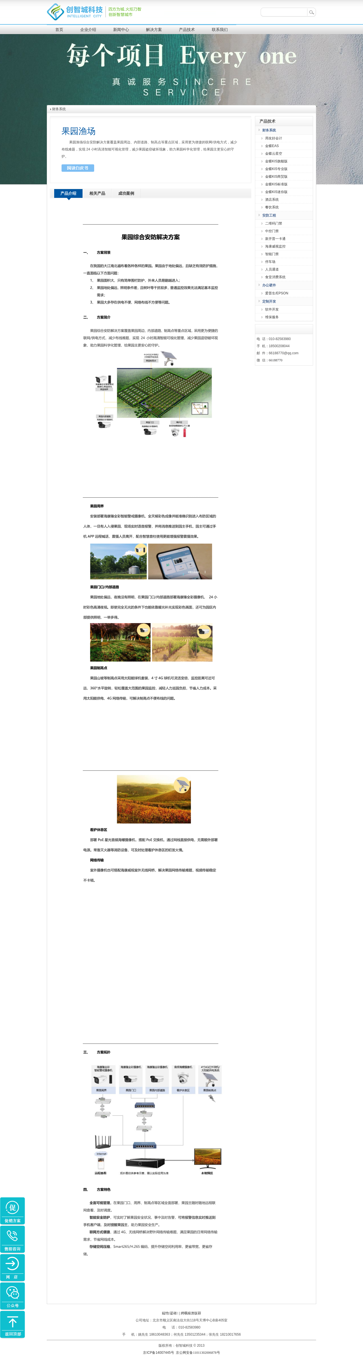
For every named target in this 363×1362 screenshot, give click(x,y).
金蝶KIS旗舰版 (276, 161)
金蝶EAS (272, 146)
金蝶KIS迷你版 (276, 192)
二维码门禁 (273, 223)
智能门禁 (272, 254)
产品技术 (187, 29)
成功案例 (126, 193)
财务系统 (269, 130)
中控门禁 (272, 231)
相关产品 (97, 193)
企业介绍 (88, 29)
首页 (59, 29)
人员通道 (272, 269)
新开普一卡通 (275, 239)
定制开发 (269, 301)
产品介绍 (68, 193)
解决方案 (154, 29)
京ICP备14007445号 (159, 1353)
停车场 (270, 262)
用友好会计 (273, 138)
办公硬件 (269, 285)
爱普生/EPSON (276, 293)
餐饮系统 (272, 207)
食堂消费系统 (275, 277)
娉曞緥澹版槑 (191, 1313)
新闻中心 (121, 29)
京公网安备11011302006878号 (198, 1353)
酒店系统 (272, 200)
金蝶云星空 (273, 154)
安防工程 (269, 215)
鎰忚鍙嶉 (170, 1313)
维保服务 (272, 317)
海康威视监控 (275, 246)
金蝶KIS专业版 (276, 169)
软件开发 (272, 309)
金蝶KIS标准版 (276, 184)
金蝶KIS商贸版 (276, 177)
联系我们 (220, 29)
